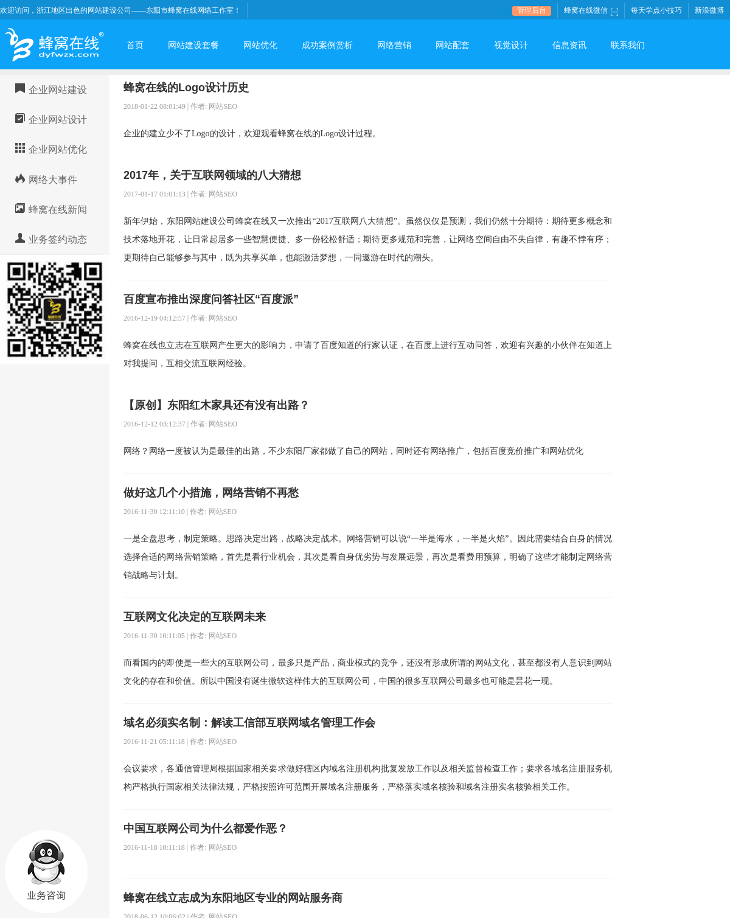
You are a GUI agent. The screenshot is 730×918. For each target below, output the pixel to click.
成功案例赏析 (327, 45)
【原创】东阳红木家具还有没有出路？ (216, 405)
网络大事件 (53, 180)
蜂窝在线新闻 (58, 209)
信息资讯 (569, 45)
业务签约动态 (58, 239)
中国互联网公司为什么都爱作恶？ (205, 828)
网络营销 (394, 45)
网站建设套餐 (193, 45)
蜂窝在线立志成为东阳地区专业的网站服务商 (232, 898)
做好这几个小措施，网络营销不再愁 (211, 493)
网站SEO (223, 106)
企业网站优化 (58, 149)
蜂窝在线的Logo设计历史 (186, 88)
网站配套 (453, 45)
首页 (135, 45)
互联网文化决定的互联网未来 (194, 617)
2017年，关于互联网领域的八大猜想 (212, 175)
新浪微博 (709, 10)
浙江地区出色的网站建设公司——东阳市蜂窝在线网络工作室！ (138, 10)
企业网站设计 (58, 119)
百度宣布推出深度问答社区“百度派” (211, 299)
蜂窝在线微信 (591, 10)
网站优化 (260, 45)
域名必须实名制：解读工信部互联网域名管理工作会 (249, 723)
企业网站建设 (58, 90)
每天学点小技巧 (656, 10)
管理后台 (531, 10)
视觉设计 (511, 45)
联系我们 (628, 45)
